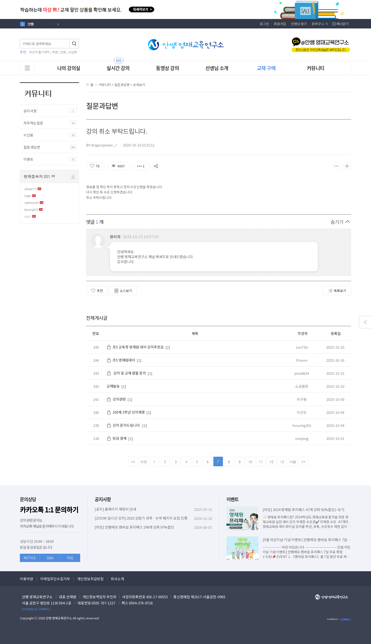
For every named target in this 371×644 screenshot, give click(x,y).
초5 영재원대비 (120, 359)
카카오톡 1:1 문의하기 (49, 510)
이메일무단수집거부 (55, 578)
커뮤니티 (315, 68)
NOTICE (30, 557)
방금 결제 (116, 438)
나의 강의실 (68, 68)
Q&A (50, 557)
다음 (293, 461)
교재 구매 (266, 68)
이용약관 (26, 578)
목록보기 (337, 290)
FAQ (70, 557)
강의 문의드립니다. (123, 425)
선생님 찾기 (299, 23)
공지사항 (30, 110)
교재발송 (113, 386)
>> (303, 461)
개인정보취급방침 (90, 578)
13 (282, 461)
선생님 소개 (216, 68)
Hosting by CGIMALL (36, 609)
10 (250, 461)
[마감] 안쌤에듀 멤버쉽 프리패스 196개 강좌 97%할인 (134, 527)
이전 (144, 461)
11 (261, 461)
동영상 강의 (167, 68)
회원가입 (280, 23)
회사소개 (117, 578)
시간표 (28, 134)
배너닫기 (342, 23)
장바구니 (320, 23)
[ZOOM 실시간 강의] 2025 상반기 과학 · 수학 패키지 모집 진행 (141, 518)
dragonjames (102, 144)
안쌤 (63, 52)
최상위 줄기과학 (39, 52)
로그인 (264, 23)
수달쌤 (72, 52)
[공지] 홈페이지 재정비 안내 (115, 509)
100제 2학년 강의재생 (125, 412)
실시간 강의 (117, 68)
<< (133, 461)
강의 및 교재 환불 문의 (126, 372)
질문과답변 (31, 147)
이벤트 (28, 159)
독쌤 (55, 52)
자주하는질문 (33, 122)
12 (271, 461)
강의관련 (116, 399)
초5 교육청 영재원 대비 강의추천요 (135, 346)
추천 (97, 290)
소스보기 (123, 290)
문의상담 (28, 499)
